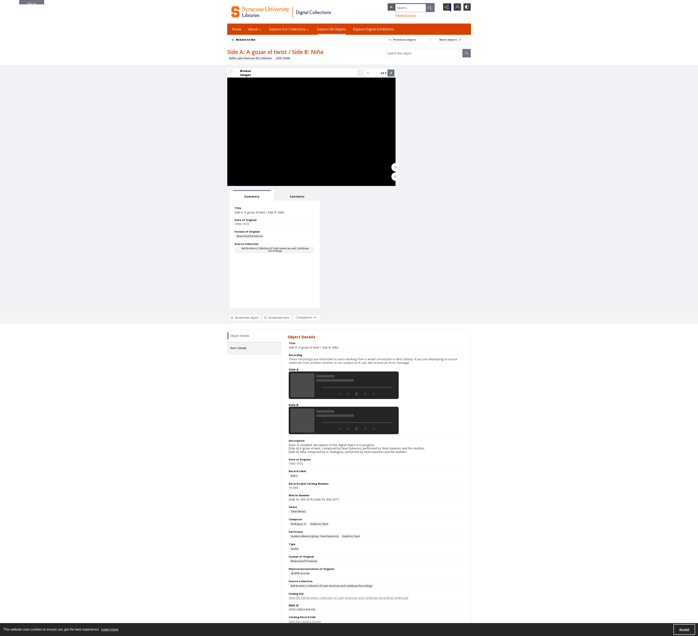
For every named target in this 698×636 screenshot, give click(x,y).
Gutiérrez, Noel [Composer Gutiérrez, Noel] (319, 402)
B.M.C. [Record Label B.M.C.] (294, 354)
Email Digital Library (239, 591)
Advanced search (397, 14)
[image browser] (242, 73)
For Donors (400, 598)
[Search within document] (466, 53)
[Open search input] (436, 7)
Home (236, 29)
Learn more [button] (109, 629)
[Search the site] (405, 7)
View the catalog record (305, 500)
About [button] (255, 29)
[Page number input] (366, 73)
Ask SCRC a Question (239, 596)
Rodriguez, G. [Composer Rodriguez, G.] (299, 402)
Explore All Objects (331, 29)
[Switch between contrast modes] (467, 7)
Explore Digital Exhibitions (373, 29)
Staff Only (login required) (409, 611)
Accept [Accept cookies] (684, 629)
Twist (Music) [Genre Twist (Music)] (298, 390)
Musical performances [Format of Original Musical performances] (412, 115)
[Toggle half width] (390, 177)
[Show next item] (385, 73)
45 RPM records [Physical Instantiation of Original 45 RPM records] (300, 452)
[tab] (411, 74)
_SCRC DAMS (282, 58)
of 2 (378, 73)
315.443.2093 (235, 578)
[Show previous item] (354, 73)
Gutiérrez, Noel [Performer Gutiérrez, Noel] (351, 415)
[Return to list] (245, 39)
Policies (398, 573)
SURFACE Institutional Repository (246, 618)
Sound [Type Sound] (294, 427)
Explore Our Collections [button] (289, 29)
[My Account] (456, 7)
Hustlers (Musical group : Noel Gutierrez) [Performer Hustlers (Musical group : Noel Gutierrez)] (314, 415)
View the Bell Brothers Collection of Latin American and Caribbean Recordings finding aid (348, 476)
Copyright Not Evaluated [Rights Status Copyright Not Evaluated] (305, 512)
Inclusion (399, 588)
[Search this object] (424, 53)
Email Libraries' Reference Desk (245, 601)
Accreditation (402, 593)
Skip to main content (31, 2)
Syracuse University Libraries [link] (247, 569)
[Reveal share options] (446, 7)
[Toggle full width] (390, 167)
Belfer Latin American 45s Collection (250, 58)
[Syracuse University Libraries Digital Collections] (293, 11)
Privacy (398, 578)
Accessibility (401, 583)
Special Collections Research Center (248, 613)
